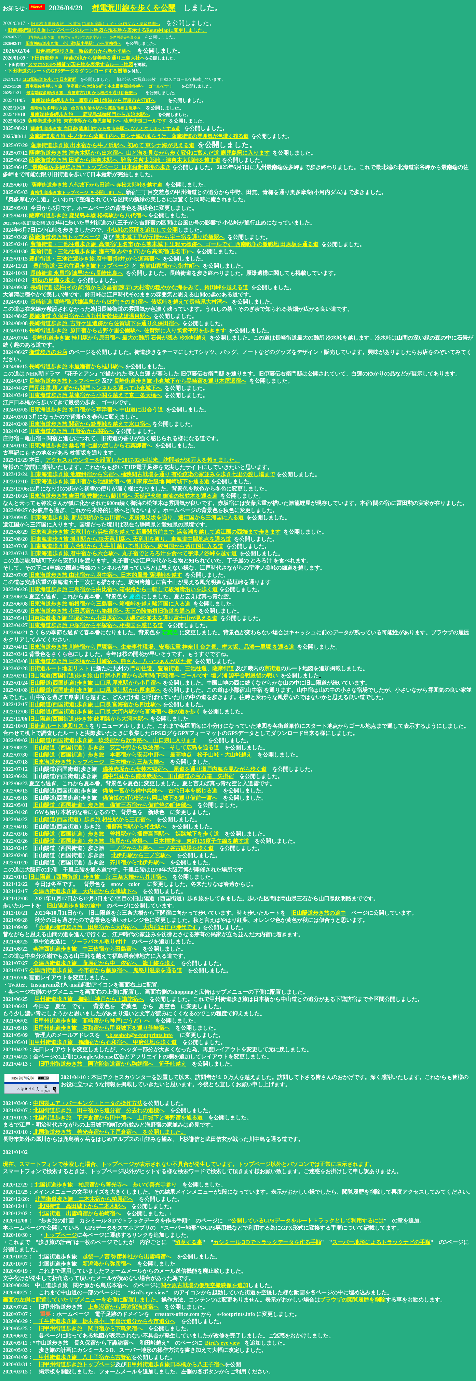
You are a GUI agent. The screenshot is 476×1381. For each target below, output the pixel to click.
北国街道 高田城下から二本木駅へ (82, 1206)
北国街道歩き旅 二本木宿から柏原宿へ (84, 1199)
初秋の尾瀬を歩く (54, 280)
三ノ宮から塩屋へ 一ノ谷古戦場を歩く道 (162, 848)
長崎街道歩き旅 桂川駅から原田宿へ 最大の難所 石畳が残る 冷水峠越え (119, 338)
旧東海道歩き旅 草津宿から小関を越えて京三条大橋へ (95, 395)
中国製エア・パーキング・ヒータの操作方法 (87, 1103)
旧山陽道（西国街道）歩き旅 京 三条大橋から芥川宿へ (98, 877)
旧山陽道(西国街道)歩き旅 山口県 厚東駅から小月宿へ (95, 683)
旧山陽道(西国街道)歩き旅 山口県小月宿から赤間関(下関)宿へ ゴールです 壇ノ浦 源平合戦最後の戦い (153, 676)
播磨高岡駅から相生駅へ (136, 826)
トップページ (60, 1235)
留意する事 (188, 1242)
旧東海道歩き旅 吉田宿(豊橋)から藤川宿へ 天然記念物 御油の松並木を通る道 (123, 496)
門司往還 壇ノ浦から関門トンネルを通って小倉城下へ (95, 388)
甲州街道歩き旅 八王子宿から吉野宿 (82, 1357)
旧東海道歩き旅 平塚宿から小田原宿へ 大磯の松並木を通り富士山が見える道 (122, 618)
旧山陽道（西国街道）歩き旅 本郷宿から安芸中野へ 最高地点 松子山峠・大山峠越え (140, 755)
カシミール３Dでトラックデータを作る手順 (267, 1242)
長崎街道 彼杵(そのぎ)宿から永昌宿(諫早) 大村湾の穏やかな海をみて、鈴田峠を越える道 (139, 287)
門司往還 (141, 668)
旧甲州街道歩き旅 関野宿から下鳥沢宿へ (87, 1328)
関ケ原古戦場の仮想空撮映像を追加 (204, 1285)
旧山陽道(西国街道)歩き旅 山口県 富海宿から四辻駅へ (95, 704)
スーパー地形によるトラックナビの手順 (381, 1242)
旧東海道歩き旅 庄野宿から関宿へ (71, 431)
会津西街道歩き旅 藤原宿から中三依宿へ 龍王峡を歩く (104, 963)
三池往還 (196, 668)
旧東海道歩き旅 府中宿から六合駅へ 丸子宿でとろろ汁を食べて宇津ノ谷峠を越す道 (133, 553)
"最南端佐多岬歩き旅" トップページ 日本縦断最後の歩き (99, 167)
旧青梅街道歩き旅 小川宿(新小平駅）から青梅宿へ (73, 43)
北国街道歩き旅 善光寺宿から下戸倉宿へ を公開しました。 (109, 1132)
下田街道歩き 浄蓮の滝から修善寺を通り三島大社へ (87, 58)
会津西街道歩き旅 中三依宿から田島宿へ (82, 949)
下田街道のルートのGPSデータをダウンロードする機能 (67, 71)
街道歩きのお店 (48, 352)
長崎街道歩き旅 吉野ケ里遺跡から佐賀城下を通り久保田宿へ (104, 323)
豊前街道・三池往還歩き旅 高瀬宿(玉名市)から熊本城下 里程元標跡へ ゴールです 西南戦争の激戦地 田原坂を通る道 (174, 244)
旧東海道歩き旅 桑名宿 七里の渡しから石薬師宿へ (90, 445)
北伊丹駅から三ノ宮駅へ (141, 855)
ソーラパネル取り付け (98, 942)
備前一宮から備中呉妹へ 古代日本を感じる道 (160, 791)
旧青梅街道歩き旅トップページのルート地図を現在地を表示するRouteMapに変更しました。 (107, 30)
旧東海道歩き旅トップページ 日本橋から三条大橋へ (98, 762)
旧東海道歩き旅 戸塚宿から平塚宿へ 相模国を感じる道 (96, 625)
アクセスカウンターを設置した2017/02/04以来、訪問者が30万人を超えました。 (142, 460)
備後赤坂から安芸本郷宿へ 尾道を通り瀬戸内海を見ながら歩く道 (185, 769)
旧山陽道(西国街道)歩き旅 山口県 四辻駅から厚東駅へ (95, 690)
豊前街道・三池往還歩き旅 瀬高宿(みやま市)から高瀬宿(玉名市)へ (111, 251)
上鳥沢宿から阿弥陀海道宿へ (123, 1307)
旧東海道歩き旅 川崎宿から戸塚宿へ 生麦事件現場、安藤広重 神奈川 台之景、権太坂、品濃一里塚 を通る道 (162, 647)
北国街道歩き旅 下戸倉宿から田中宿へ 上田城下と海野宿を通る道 (118, 1117)
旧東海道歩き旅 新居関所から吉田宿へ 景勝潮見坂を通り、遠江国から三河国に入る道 (137, 517)
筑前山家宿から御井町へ (170, 266)
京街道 (272, 668)
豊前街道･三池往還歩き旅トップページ (81, 266)
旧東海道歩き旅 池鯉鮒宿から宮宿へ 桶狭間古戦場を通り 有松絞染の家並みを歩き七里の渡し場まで (152, 474)
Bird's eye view (222, 1343)
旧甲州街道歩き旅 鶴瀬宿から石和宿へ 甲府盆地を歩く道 (103, 1042)
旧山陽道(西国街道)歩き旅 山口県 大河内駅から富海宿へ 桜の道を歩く (115, 711)
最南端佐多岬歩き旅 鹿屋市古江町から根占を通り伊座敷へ (81, 92)
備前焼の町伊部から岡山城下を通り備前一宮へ (160, 798)
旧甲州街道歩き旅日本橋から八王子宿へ (175, 1364)
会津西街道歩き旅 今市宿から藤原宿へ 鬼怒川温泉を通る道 (105, 970)
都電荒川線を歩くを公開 (134, 8)
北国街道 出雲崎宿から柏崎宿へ (80, 1213)
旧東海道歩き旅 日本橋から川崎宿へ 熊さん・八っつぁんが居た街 (110, 661)
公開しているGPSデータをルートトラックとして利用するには (307, 1221)
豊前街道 (168, 668)
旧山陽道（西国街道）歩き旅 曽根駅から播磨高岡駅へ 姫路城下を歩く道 (126, 834)
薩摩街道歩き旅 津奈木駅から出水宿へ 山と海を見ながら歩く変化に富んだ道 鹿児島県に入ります (149, 153)
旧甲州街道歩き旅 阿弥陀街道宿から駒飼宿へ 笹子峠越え (112, 1064)
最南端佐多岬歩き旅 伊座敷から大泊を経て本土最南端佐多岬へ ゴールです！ (99, 86)
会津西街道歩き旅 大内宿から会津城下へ (85, 891)
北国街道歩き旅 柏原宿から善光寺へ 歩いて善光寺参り (106, 1185)
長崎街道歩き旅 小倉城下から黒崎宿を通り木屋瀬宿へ (180, 381)
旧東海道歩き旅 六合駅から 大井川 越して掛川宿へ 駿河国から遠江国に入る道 (126, 546)
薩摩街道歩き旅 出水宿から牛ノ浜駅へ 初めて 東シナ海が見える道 (112, 145)
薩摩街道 (223, 668)
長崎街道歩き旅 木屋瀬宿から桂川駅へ (76, 366)
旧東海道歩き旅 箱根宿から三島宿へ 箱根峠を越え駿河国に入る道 (109, 604)
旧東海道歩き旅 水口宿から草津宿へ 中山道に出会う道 (96, 410)
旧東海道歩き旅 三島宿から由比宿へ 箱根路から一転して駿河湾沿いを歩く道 (123, 589)
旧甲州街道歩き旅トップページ (77, 1364)
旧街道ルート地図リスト (59, 668)
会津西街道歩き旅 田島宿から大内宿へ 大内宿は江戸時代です (118, 927)
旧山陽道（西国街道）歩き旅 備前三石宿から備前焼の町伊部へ (112, 805)
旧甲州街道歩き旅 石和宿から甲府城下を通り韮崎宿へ (101, 1028)
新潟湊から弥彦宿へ (107, 1264)
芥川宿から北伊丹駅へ (137, 862)
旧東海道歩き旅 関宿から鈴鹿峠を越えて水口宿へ (90, 424)
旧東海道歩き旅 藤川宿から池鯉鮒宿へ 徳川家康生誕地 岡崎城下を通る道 (119, 481)
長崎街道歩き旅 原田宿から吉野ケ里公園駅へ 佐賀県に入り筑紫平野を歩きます (127, 330)
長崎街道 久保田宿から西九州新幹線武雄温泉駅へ (90, 316)
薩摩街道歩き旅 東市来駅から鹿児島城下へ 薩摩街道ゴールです (97, 121)
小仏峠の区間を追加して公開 (142, 230)
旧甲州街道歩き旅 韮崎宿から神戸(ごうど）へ (91, 1021)
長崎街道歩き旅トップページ (64, 381)
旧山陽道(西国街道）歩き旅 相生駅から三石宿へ (92, 819)
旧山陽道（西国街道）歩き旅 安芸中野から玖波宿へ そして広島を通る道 (126, 747)
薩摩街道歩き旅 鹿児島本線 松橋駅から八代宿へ (88, 215)
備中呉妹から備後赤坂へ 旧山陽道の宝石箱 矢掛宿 (168, 776)
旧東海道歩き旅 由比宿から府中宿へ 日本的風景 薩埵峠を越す (105, 575)
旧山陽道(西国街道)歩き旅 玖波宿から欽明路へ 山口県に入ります (113, 740)
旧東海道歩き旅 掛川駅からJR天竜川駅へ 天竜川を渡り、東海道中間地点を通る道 (130, 539)
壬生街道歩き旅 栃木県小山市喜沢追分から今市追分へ (104, 1321)
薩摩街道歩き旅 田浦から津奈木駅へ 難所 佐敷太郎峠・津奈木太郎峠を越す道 (124, 160)
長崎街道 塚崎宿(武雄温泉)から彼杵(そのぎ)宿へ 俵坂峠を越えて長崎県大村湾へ (129, 302)
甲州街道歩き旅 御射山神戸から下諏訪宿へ (89, 999)
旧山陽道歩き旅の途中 (73, 906)
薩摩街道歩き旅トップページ (64, 237)
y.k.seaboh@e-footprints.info (139, 1035)
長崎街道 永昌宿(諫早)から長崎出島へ (76, 273)
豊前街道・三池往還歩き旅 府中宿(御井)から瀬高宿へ (94, 259)
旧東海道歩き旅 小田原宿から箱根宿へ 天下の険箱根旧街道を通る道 (112, 611)
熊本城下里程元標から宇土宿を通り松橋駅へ (170, 237)
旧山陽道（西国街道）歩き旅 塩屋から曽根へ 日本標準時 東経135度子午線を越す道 (141, 841)
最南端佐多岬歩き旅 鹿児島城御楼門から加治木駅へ (90, 114)
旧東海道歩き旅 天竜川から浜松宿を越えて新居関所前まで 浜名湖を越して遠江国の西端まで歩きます (155, 532)
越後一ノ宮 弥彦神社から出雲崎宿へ (126, 1256)
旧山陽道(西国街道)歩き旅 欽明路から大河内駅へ (88, 719)
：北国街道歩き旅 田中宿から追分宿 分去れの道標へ (96, 1110)
